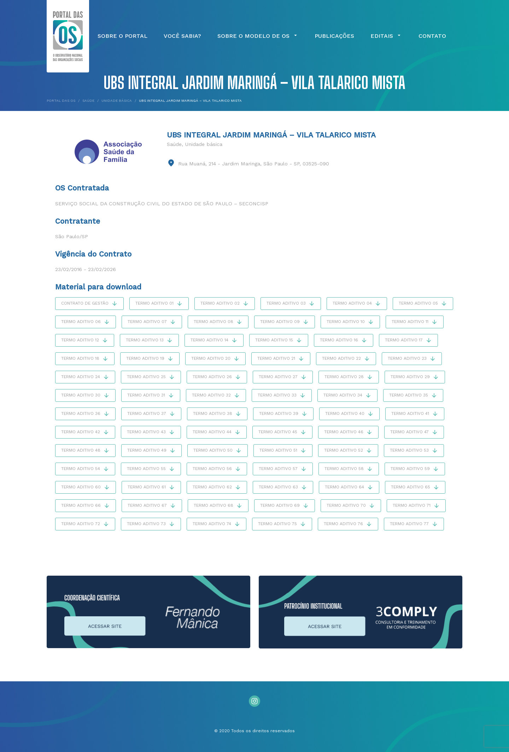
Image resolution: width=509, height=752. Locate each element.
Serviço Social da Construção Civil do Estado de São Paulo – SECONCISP (161, 203)
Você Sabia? (182, 36)
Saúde (174, 144)
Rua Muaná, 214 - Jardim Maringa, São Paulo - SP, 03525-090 (253, 163)
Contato (432, 36)
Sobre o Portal (122, 36)
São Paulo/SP (71, 236)
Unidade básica (203, 144)
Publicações (334, 36)
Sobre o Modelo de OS (258, 36)
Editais (386, 36)
